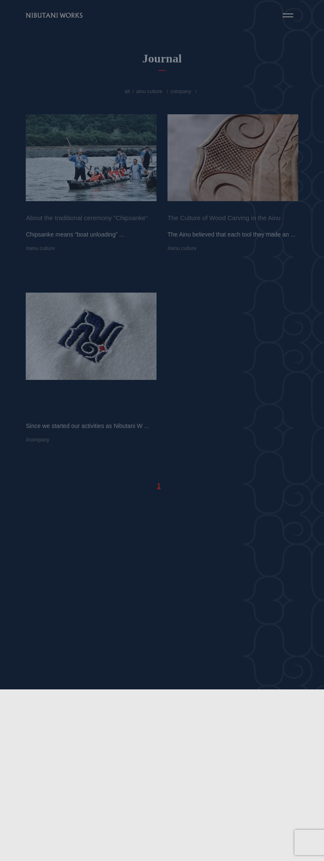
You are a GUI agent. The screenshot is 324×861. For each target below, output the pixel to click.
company (180, 91)
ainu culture (149, 91)
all (127, 91)
